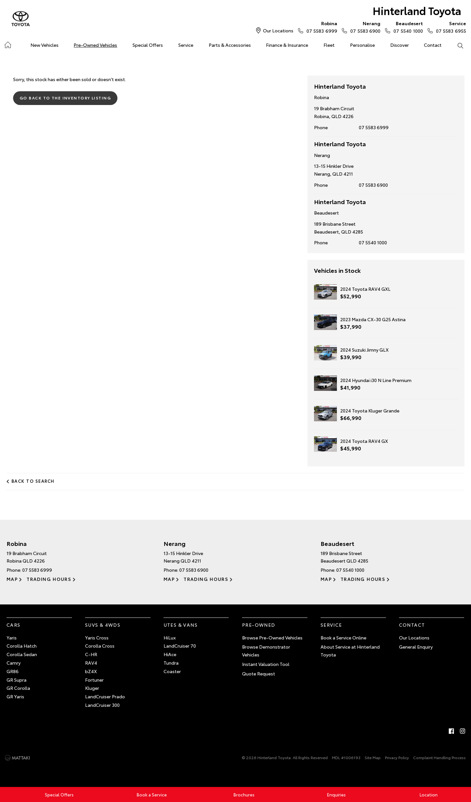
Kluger (92, 688)
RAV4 (91, 662)
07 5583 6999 (320, 27)
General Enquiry (416, 646)
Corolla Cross (99, 645)
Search (456, 45)
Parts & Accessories (230, 45)
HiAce (170, 654)
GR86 (13, 671)
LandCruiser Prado (105, 696)
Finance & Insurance (287, 45)
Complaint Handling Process (439, 757)
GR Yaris (15, 696)
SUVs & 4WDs (102, 624)
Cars (14, 624)
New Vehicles (44, 45)
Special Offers (147, 45)
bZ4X (91, 671)
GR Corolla (18, 688)
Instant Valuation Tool (265, 664)
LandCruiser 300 (102, 705)
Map (12, 579)
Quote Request (258, 673)
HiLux (170, 637)
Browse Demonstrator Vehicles (266, 650)
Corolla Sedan (22, 654)
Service (185, 45)
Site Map (373, 757)
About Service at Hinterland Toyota (350, 650)
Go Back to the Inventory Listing (65, 97)
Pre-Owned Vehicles (95, 45)
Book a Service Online (343, 637)
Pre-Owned (258, 624)
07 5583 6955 (449, 27)
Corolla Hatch (22, 645)
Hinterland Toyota (417, 10)
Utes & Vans (181, 624)
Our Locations (278, 30)
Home (7, 43)
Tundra (171, 662)
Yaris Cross (97, 637)
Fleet (329, 45)
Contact (433, 45)
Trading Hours (48, 579)
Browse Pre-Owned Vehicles (272, 637)
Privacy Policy (397, 757)
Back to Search (33, 481)
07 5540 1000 (407, 27)
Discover (399, 45)
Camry (14, 662)
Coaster (172, 671)
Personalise (362, 45)
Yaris (12, 637)
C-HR (91, 654)
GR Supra (16, 679)
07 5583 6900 (363, 27)
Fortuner (94, 679)
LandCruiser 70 (180, 645)
